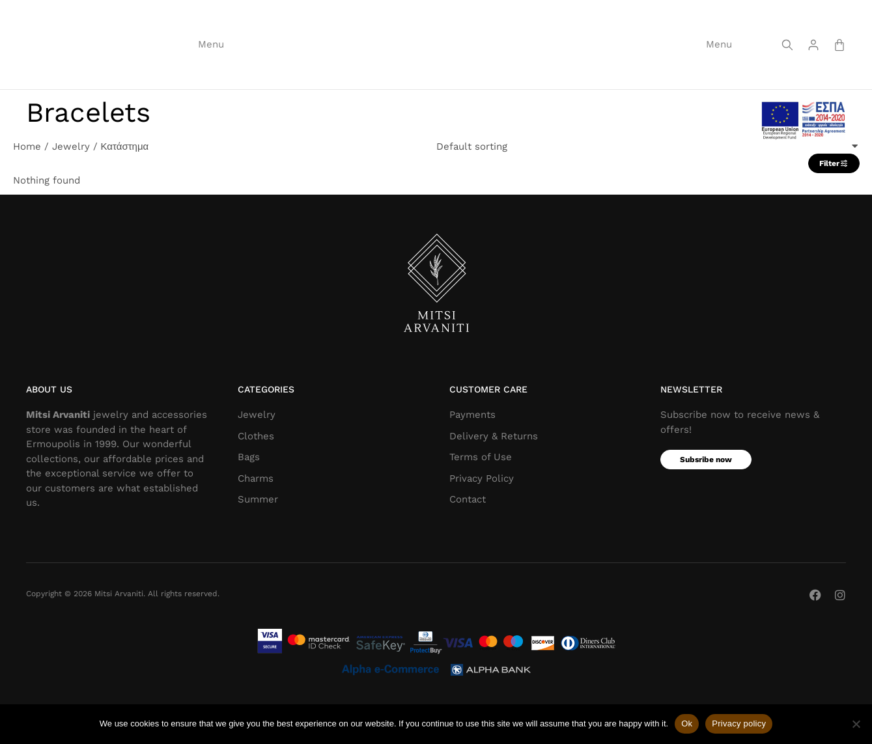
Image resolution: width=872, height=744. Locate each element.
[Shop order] (648, 185)
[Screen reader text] (787, 62)
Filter (834, 203)
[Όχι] (855, 723)
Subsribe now (706, 499)
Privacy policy (739, 723)
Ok (686, 723)
